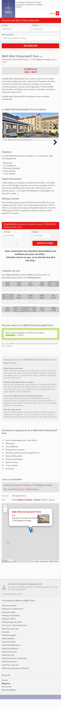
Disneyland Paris (19, 505)
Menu (54, 13)
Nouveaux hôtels (9, 651)
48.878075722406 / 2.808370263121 (23, 498)
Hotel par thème (8, 628)
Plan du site (6, 696)
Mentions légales (9, 699)
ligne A (52, 509)
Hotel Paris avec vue (10, 674)
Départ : (35, 25)
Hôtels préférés (8, 647)
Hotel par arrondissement (12, 618)
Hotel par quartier (9, 615)
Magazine (6, 692)
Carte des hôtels (8, 621)
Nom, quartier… (8, 34)
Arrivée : (5, 25)
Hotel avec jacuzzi (9, 661)
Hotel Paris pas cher (10, 638)
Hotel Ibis (6, 641)
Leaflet (36, 570)
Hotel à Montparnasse (11, 654)
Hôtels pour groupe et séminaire (15, 677)
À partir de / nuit (30, 70)
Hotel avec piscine (9, 671)
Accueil (5, 689)
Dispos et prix (45, 252)
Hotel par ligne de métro (12, 631)
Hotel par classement (11, 624)
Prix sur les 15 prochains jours (14, 634)
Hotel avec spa (8, 664)
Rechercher (30, 45)
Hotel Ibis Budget (9, 644)
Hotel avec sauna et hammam (14, 667)
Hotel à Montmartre (10, 657)
